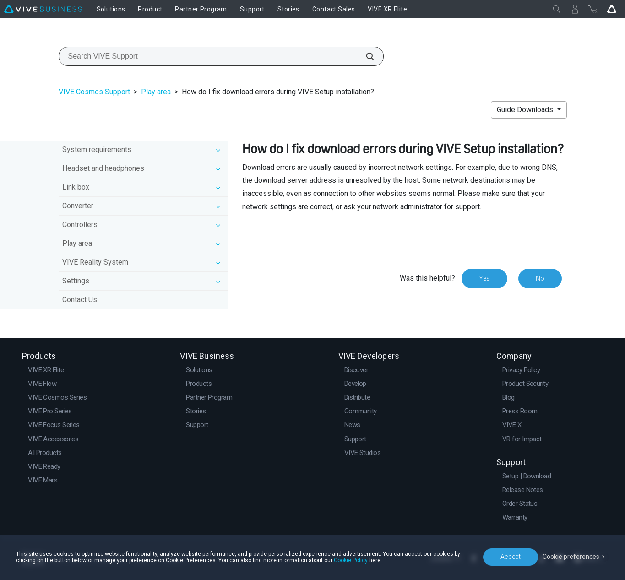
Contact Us (79, 299)
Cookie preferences (571, 556)
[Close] (557, 9)
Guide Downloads (526, 109)
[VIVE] (43, 9)
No (540, 278)
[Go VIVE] (612, 9)
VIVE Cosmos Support (94, 91)
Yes (484, 278)
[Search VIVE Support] (365, 56)
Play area (156, 91)
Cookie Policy (351, 560)
